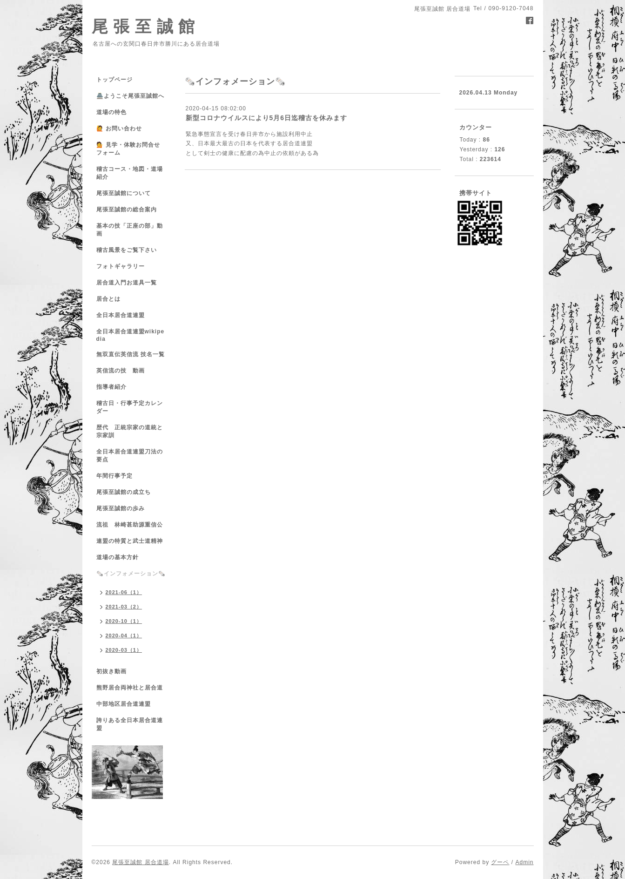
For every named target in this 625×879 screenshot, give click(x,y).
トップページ (114, 79)
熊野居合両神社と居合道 (129, 687)
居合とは (108, 299)
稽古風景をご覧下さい (126, 250)
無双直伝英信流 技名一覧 (130, 354)
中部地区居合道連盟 (123, 704)
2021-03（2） (124, 606)
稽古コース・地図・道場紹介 (129, 173)
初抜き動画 (111, 671)
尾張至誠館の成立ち (123, 492)
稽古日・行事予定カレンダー (129, 407)
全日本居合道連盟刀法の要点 (129, 455)
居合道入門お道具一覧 (126, 282)
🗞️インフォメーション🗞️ (131, 573)
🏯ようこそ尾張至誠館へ (130, 96)
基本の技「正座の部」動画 (129, 230)
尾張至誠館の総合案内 (126, 209)
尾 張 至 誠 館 (143, 26)
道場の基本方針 (117, 557)
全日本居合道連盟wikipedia (130, 335)
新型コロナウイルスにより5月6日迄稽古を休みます (267, 118)
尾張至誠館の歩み (120, 508)
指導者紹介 (111, 387)
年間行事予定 (114, 476)
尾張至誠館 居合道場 (140, 862)
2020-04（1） (124, 635)
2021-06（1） (124, 592)
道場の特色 (114, 112)
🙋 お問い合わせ (119, 128)
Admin (524, 862)
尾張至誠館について (123, 193)
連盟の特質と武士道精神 (129, 541)
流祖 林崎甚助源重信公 (129, 524)
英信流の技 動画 (120, 370)
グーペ (500, 862)
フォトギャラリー (120, 266)
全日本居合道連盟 (120, 315)
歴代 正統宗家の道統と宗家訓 (129, 431)
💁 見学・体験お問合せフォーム (128, 149)
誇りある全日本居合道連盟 (129, 724)
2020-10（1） (124, 621)
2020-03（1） (124, 650)
